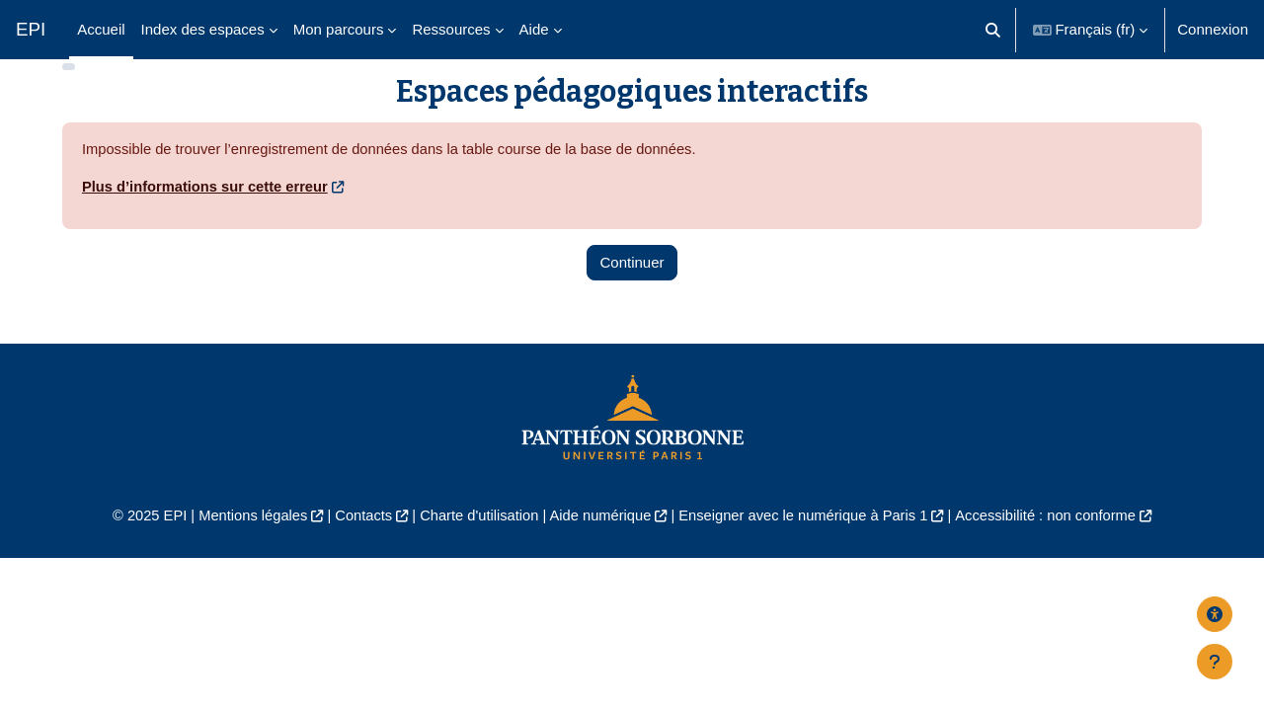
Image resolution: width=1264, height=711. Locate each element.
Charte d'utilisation (475, 545)
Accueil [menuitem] (100, 29)
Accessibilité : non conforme (1056, 545)
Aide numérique (599, 545)
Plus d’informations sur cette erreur (207, 215)
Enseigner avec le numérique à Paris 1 (807, 545)
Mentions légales (243, 545)
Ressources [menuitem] (451, 29)
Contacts (357, 545)
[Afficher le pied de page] (1214, 661)
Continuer (631, 291)
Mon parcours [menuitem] (338, 29)
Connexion (1212, 29)
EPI (30, 29)
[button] (993, 29)
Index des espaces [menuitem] (203, 29)
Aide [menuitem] (534, 29)
